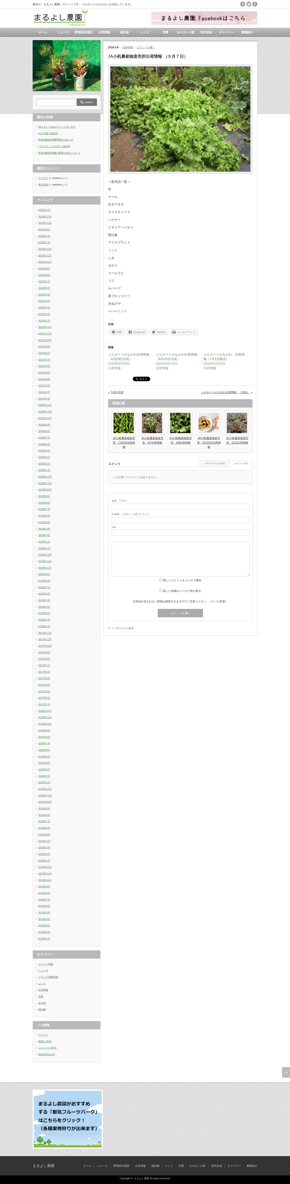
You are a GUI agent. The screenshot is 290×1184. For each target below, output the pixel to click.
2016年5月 (44, 756)
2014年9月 (44, 886)
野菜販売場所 (83, 32)
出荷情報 (104, 32)
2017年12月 (45, 633)
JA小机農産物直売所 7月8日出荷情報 (124, 442)
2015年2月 (44, 854)
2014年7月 (44, 899)
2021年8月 (44, 353)
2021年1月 (44, 398)
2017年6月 (44, 672)
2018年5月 (44, 600)
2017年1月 (44, 704)
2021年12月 (45, 327)
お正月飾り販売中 (48, 133)
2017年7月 (44, 665)
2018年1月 (44, 626)
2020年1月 (44, 470)
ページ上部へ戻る (286, 1072)
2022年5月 (44, 294)
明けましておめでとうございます (57, 126)
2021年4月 (44, 379)
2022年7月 (44, 281)
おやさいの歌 (186, 32)
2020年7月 (44, 437)
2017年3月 (44, 691)
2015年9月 (44, 808)
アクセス (43, 178)
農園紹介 (247, 32)
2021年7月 (44, 359)
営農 (165, 32)
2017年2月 (44, 697)
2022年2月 (44, 314)
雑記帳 (124, 32)
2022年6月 (44, 288)
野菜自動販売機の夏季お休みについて (59, 152)
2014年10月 (45, 880)
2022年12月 (45, 249)
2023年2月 (44, 236)
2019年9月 (44, 496)
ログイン (43, 1034)
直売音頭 (206, 32)
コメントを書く (145, 47)
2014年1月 (44, 938)
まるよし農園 (43, 1166)
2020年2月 (44, 463)
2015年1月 (44, 860)
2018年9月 (44, 574)
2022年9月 (44, 268)
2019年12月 (45, 476)
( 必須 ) (119, 500)
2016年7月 (44, 743)
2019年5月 (44, 522)
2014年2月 (44, 932)
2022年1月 (44, 320)
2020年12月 (45, 405)
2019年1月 (44, 548)
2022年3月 (44, 307)
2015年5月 (44, 834)
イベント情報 (45, 964)
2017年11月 (45, 639)
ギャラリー (226, 32)
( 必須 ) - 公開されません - (132, 514)
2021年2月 (44, 392)
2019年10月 (45, 489)
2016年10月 (45, 724)
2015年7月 (44, 821)
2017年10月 (45, 645)
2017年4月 (44, 685)
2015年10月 (45, 802)
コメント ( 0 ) (241, 463)
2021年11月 (45, 333)
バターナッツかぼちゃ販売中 (54, 146)
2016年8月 (44, 737)
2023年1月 (44, 242)
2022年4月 (44, 301)
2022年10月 (45, 262)
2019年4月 (44, 528)
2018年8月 (44, 580)
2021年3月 (44, 385)
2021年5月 (44, 372)
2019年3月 (44, 535)
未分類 (42, 1003)
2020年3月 (44, 457)
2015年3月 (44, 847)
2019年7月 (44, 509)
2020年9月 (44, 424)
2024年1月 (44, 210)
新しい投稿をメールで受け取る (182, 591)
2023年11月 (45, 223)
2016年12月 (45, 711)
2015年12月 (45, 789)
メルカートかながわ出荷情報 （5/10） (225, 392)
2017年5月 (44, 678)
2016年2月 (44, 776)
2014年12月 (45, 867)
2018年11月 (45, 561)
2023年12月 (45, 216)
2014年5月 (44, 912)
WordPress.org (46, 1054)
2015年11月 (45, 795)
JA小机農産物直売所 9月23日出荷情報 (209, 442)
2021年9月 (44, 346)
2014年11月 (45, 873)
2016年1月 (44, 782)
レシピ (144, 32)
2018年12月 (45, 554)
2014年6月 (44, 906)
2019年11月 (45, 483)
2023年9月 (44, 229)
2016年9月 (44, 730)
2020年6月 (44, 444)
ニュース (63, 32)
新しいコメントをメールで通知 (182, 580)
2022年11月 (45, 255)
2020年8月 (44, 431)
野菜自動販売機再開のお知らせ (55, 139)
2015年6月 (44, 828)
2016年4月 (44, 763)
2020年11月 (45, 411)
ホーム (43, 32)
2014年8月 (44, 893)
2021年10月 (45, 340)
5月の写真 (117, 392)
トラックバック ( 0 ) (214, 463)
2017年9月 (44, 652)
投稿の (45, 1041)
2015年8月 (44, 815)
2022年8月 (44, 275)
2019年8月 (44, 502)
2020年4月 (44, 450)
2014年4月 (44, 919)
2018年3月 (44, 613)
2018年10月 (45, 567)
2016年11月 (45, 717)
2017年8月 (44, 658)
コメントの (47, 1047)
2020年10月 (45, 418)
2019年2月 (44, 541)
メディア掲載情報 (48, 977)
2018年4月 (44, 606)
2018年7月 (44, 587)
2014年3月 (44, 925)
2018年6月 (44, 593)
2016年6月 (44, 750)
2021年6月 (44, 366)
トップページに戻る (122, 628)
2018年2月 (44, 619)
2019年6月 (44, 515)
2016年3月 (44, 769)
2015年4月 (44, 841)
